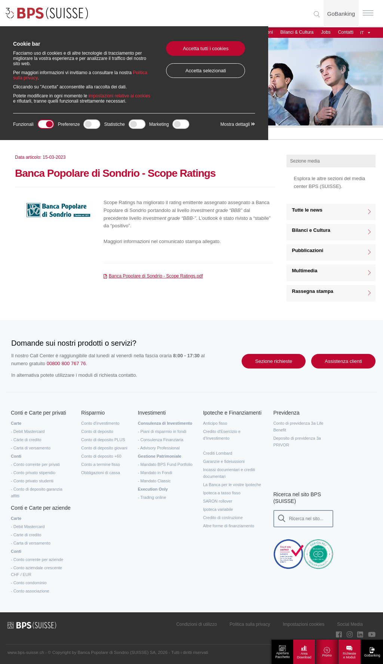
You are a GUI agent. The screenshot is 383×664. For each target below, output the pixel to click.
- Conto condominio (28, 582)
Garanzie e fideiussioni (224, 461)
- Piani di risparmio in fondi (162, 431)
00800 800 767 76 (66, 363)
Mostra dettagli (237, 124)
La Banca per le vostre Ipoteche (232, 484)
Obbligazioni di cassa (100, 472)
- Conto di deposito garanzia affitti (36, 492)
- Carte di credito (26, 439)
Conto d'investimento (100, 423)
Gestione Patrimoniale (159, 456)
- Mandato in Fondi (155, 472)
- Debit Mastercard (28, 431)
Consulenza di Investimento (165, 423)
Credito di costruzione (223, 517)
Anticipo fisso (215, 423)
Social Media (350, 624)
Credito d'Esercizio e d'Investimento (222, 434)
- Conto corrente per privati (35, 464)
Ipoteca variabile (218, 509)
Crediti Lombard (217, 453)
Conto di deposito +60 (101, 456)
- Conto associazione (30, 591)
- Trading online (152, 497)
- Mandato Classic (154, 481)
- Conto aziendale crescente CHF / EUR (36, 571)
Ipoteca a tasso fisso (221, 493)
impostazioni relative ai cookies (119, 95)
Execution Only (153, 489)
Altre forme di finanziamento (228, 526)
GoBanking (341, 13)
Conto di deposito (97, 431)
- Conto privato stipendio (33, 472)
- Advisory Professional (159, 448)
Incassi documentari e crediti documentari (229, 473)
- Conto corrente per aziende (37, 559)
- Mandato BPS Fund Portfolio (165, 464)
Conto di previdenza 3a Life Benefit (298, 426)
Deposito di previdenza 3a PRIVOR (297, 441)
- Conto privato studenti (32, 481)
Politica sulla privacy (250, 624)
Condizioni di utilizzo (196, 624)
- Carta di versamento (30, 448)
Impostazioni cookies (303, 624)
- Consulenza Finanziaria (161, 439)
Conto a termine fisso (100, 464)
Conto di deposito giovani (104, 448)
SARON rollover (217, 501)
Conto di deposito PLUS (103, 439)
